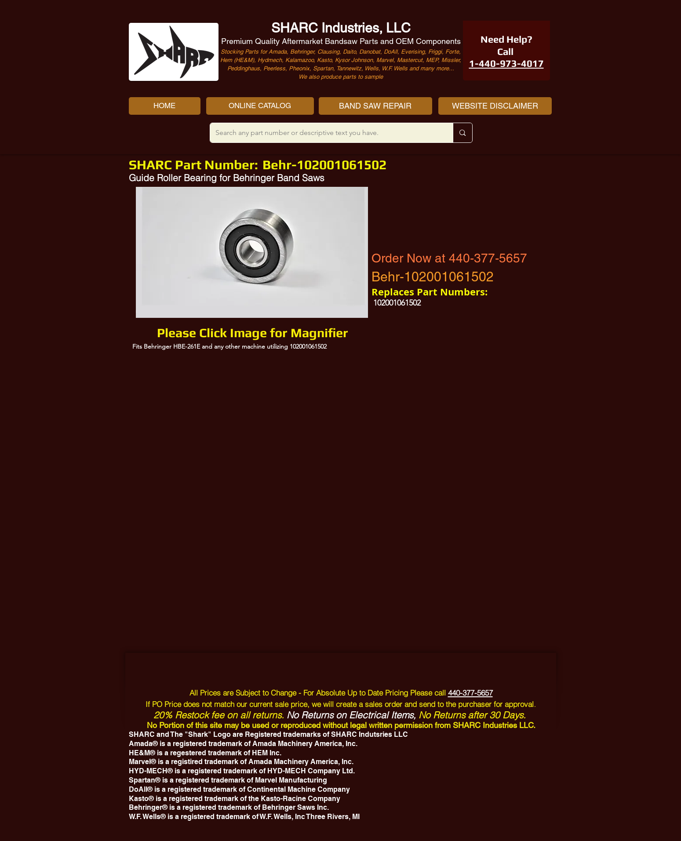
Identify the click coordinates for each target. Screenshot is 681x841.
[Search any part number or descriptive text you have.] (325, 132)
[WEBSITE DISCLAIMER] (495, 106)
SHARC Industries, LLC (341, 28)
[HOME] (164, 106)
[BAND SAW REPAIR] (375, 106)
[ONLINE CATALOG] (260, 106)
